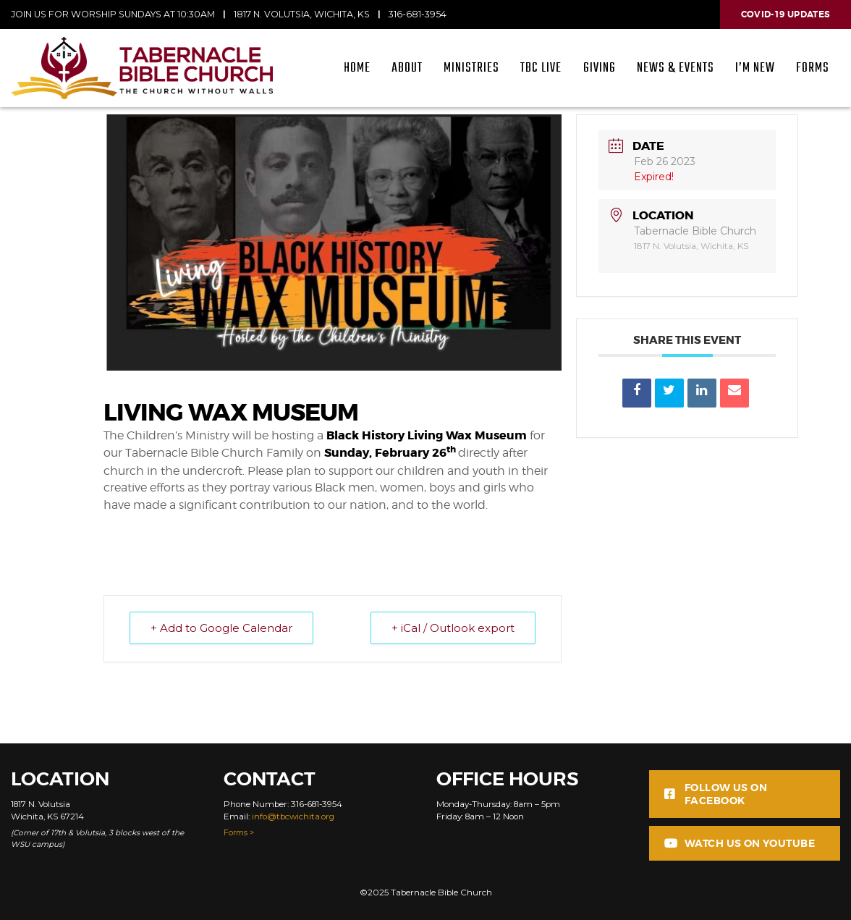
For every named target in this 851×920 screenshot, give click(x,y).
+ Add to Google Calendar (221, 628)
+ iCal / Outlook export (453, 628)
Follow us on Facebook (715, 794)
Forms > (239, 832)
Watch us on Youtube (739, 843)
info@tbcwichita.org (293, 816)
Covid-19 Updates (786, 14)
